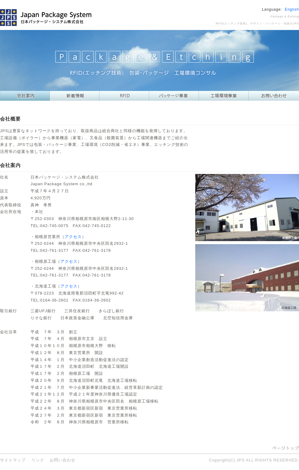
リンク (37, 460)
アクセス (73, 236)
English (292, 9)
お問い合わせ (62, 460)
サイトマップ (13, 460)
